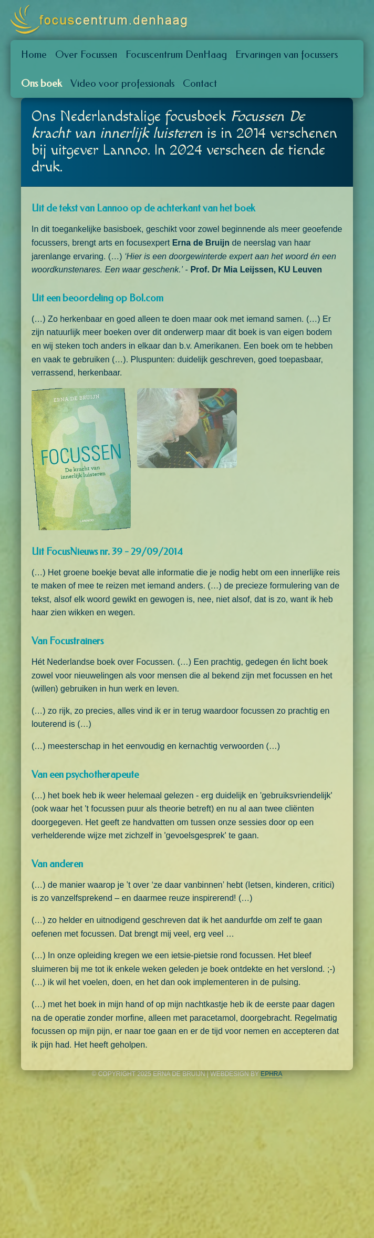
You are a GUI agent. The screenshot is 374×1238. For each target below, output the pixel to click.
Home (34, 54)
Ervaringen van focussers (286, 54)
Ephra (271, 1074)
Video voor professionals (122, 83)
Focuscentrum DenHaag (176, 54)
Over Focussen (86, 54)
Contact (200, 83)
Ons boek (41, 83)
